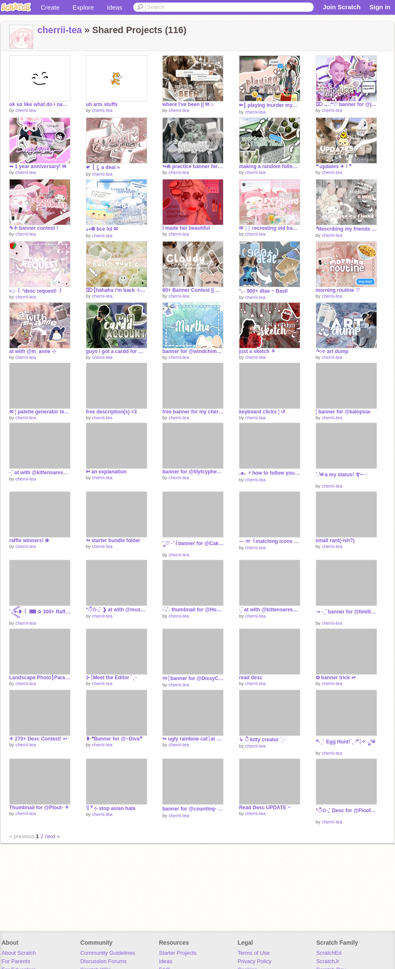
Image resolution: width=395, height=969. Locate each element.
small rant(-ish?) (335, 540)
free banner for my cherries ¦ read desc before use (192, 412)
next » (52, 836)
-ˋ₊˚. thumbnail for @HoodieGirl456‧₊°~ (192, 610)
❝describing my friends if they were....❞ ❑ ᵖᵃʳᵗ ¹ (346, 229)
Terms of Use (254, 953)
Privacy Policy (255, 961)
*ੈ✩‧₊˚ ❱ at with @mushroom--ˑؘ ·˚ (116, 610)
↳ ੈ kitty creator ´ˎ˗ (261, 740)
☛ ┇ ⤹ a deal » (103, 167)
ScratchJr (327, 961)
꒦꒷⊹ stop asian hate (111, 808)
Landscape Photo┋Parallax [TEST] (39, 678)
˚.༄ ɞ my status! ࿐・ (342, 475)
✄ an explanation (106, 472)
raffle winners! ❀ (29, 540)
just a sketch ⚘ (257, 351)
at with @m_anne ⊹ (32, 351)
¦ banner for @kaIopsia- (344, 412)
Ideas (114, 7)
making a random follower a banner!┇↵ (269, 166)
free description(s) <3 (111, 412)
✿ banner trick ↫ (336, 678)
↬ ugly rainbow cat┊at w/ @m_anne (192, 739)
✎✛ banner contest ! (33, 228)
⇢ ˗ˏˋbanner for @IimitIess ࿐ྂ (346, 612)
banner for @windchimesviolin (192, 351)
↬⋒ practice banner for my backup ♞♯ (192, 166)
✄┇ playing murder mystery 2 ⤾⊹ (269, 105)
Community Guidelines (107, 953)
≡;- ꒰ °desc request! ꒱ (35, 291)
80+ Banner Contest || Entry (192, 290)
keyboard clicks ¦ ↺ (262, 412)
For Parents (16, 961)
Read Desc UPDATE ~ (265, 808)
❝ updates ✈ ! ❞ (333, 166)
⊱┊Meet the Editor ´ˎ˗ (111, 678)
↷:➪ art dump (332, 351)
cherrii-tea (59, 30)
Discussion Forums (103, 961)
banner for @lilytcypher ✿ (192, 472)
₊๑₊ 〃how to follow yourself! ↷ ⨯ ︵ (269, 473)
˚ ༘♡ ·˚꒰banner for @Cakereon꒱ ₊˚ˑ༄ (192, 543)
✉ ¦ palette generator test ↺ (39, 412)
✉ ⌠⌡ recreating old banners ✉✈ (269, 228)
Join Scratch (342, 6)
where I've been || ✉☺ (188, 104)
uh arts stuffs (102, 104)
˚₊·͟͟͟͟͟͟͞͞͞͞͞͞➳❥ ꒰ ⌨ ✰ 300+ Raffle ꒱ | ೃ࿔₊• (39, 612)
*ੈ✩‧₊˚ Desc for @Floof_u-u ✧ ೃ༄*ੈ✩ (346, 810)
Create (50, 7)
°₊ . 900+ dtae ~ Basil (263, 291)
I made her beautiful (186, 228)
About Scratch (19, 953)
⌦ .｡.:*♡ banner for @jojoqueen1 (346, 104)
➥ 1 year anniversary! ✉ (37, 166)
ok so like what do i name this (39, 104)
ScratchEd (328, 953)
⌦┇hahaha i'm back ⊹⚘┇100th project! (116, 290)
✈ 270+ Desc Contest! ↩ (38, 739)
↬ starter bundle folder (113, 540)
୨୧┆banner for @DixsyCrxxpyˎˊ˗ (192, 678)
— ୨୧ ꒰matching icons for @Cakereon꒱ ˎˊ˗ (269, 541)
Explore (83, 7)
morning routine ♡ (338, 290)
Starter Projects (178, 953)
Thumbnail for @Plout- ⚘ (39, 808)
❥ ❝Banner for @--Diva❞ (114, 739)
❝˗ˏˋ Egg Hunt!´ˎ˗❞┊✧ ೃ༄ (345, 742)
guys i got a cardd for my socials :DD (116, 351)
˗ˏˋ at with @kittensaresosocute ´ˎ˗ (39, 472)
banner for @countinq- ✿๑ (192, 809)
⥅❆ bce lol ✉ (102, 229)
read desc (250, 678)
